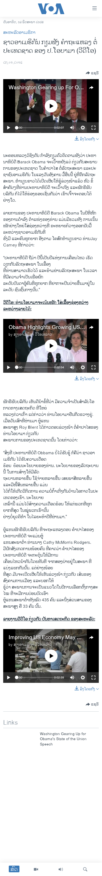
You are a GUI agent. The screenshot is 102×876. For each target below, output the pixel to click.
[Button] (92, 73)
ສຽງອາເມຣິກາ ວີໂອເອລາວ (33, 334)
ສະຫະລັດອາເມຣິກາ (19, 32)
